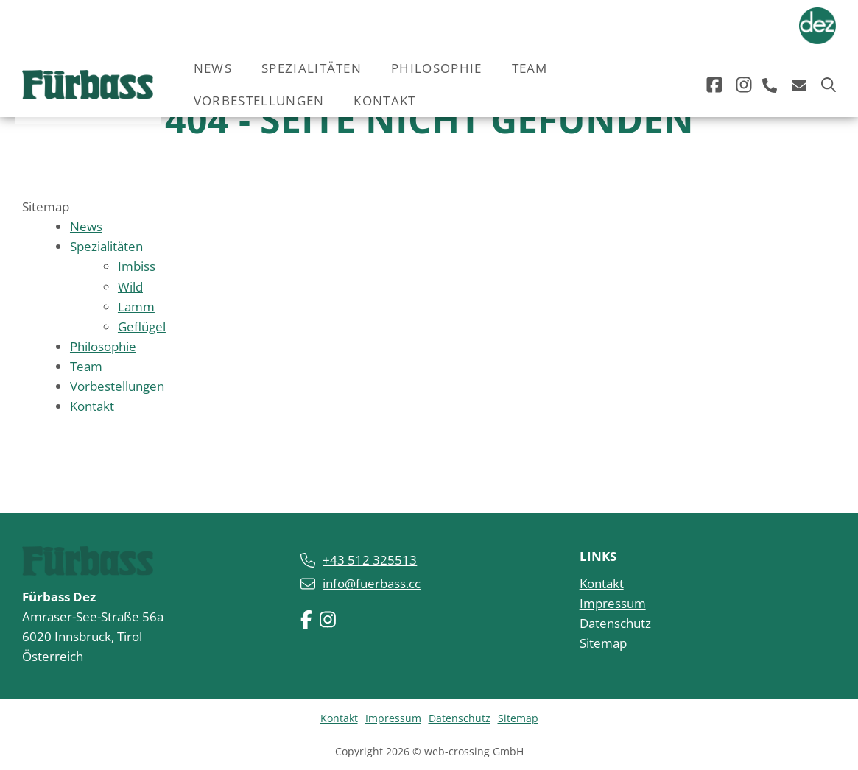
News (213, 68)
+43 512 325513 (370, 559)
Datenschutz (615, 623)
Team (530, 68)
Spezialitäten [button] (311, 68)
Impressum (613, 603)
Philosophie (436, 68)
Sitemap (603, 642)
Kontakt (384, 100)
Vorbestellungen (259, 100)
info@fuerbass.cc (372, 583)
